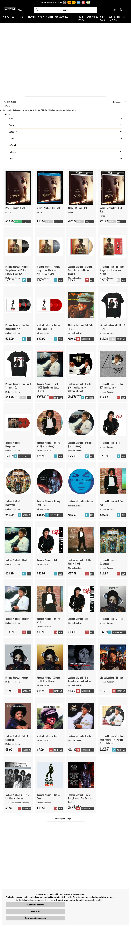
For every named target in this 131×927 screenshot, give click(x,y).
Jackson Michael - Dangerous (13, 444)
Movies (32, 16)
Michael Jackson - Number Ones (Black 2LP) (17, 327)
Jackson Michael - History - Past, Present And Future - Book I (80, 798)
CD (13, 16)
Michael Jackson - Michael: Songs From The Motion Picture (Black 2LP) (17, 270)
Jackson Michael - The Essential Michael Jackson (79, 679)
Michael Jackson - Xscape (16, 677)
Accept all (35, 911)
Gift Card (102, 18)
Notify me (121, 339)
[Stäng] (8, 106)
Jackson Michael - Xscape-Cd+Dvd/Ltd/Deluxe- (49, 679)
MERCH (49, 16)
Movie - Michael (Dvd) (15, 208)
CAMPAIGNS (92, 16)
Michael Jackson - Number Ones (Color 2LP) (48, 327)
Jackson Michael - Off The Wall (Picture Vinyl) (48, 444)
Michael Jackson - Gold (47, 736)
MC (21, 16)
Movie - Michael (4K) (77, 208)
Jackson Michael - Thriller (17, 560)
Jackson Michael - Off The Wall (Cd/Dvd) (79, 561)
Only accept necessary (35, 918)
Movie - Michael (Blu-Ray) (48, 208)
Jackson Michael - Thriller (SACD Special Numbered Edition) (48, 387)
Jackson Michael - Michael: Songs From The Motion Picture (80, 270)
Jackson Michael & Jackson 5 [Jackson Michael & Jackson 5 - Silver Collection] (18, 802)
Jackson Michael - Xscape (111, 618)
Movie (8, 212)
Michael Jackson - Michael (111, 677)
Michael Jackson (12, 333)
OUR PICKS (81, 18)
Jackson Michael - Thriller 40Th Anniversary (111, 385)
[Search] (65, 10)
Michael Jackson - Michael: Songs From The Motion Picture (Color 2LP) (49, 270)
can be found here (96, 900)
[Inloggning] (120, 10)
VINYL (6, 16)
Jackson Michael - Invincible (80, 501)
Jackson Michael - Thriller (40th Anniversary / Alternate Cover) (80, 387)
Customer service (114, 18)
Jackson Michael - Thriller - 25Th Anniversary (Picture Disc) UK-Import (112, 739)
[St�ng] (8, 114)
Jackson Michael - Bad (110, 442)
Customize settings (35, 905)
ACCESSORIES (61, 16)
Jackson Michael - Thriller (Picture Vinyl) (80, 444)
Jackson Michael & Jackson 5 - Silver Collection (17, 796)
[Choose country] (115, 10)
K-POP (41, 16)
